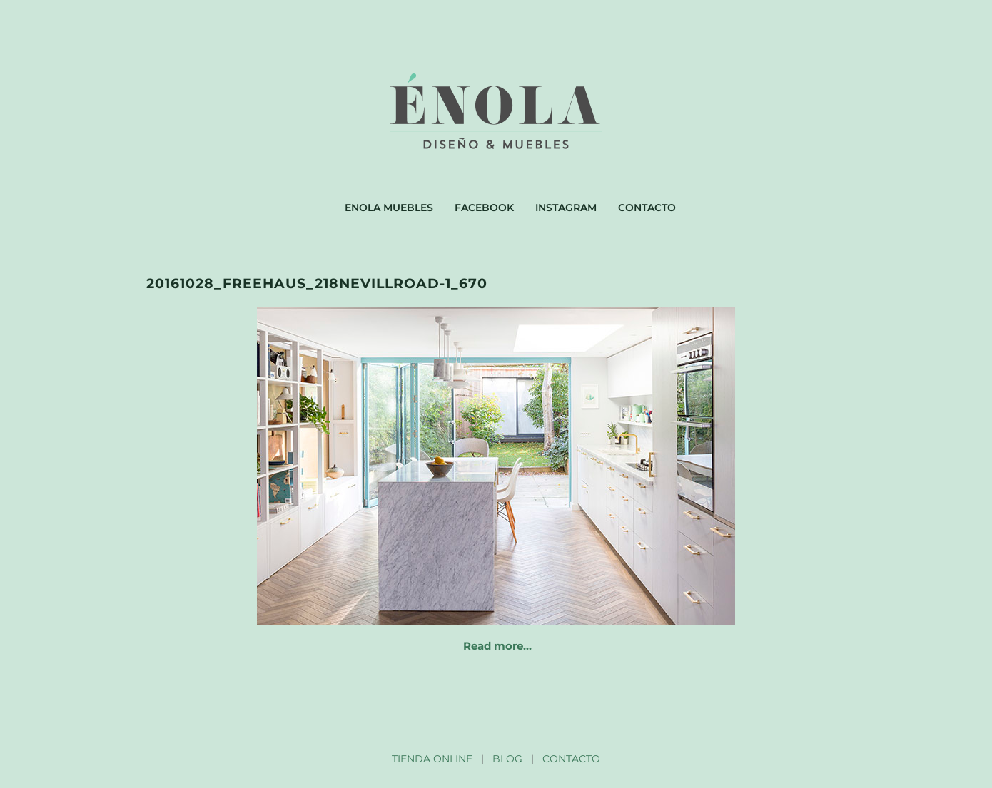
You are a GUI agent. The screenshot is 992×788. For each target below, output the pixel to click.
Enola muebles (389, 207)
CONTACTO (571, 758)
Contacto (647, 207)
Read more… (497, 646)
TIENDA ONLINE (432, 758)
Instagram (566, 207)
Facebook (484, 207)
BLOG (507, 758)
